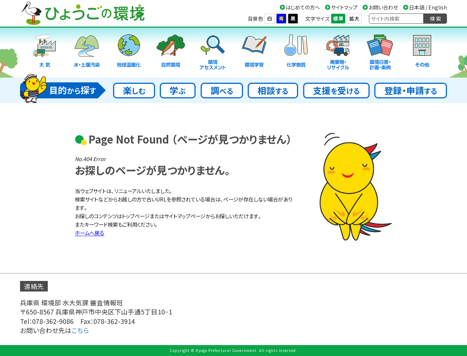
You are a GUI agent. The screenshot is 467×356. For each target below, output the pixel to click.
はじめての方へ (303, 7)
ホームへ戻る (89, 232)
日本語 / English (428, 7)
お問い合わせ (383, 7)
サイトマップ (344, 7)
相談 (273, 90)
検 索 (435, 18)
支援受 (336, 90)
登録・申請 (410, 90)
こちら (80, 330)
